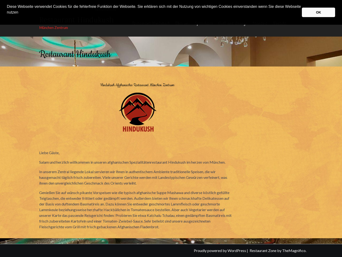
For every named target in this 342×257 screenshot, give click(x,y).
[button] (7, 18)
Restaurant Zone (263, 250)
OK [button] (318, 12)
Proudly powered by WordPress (220, 250)
